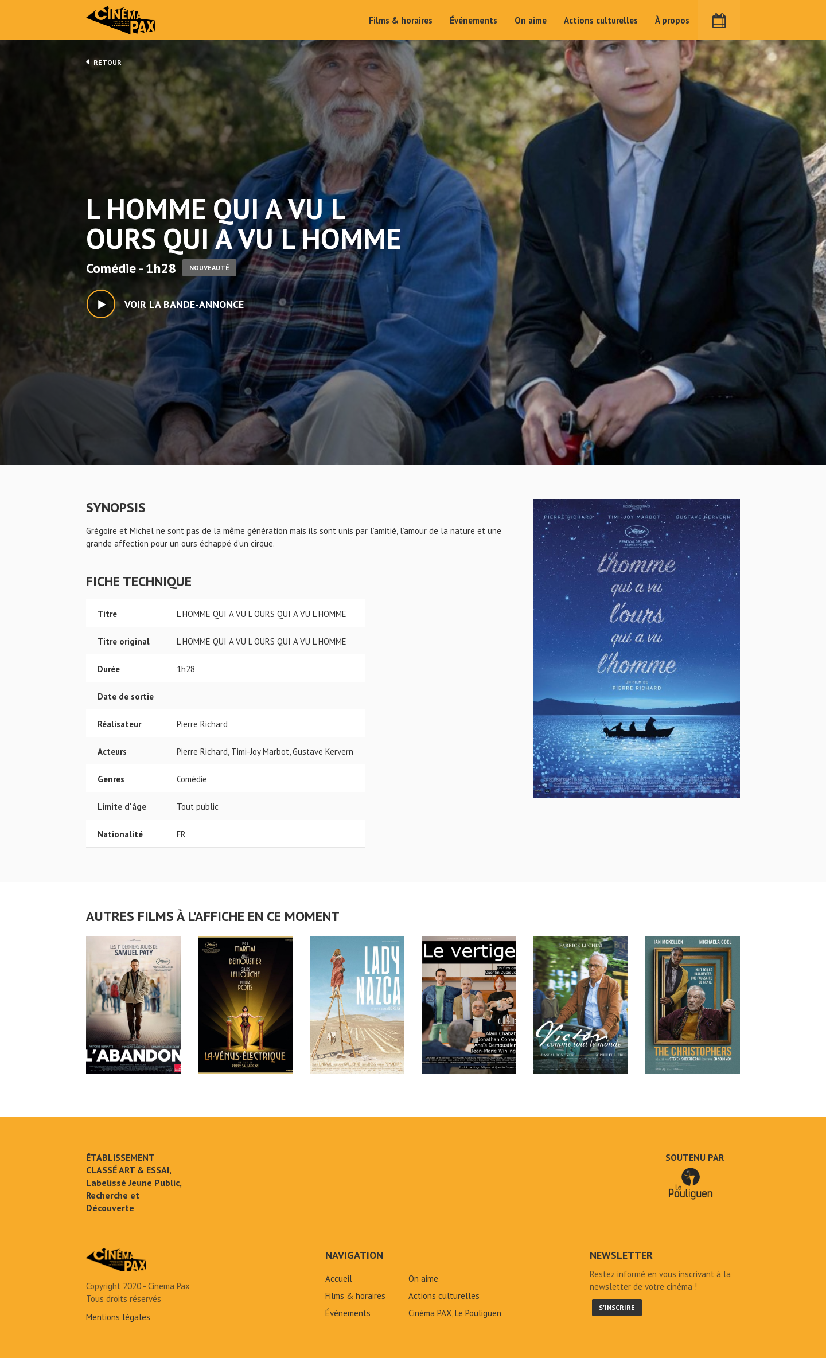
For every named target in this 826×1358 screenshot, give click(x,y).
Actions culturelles (601, 20)
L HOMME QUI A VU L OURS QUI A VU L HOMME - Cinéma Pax (116, 1259)
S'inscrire (617, 1307)
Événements (473, 20)
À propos (672, 20)
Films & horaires (401, 20)
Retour (104, 62)
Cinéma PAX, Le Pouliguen (454, 1313)
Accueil (338, 1278)
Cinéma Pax (121, 20)
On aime (531, 20)
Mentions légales (118, 1317)
